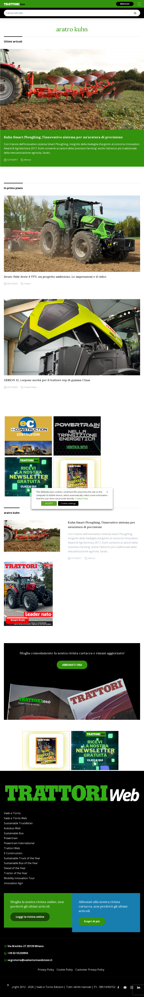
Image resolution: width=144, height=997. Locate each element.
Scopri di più (92, 921)
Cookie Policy (65, 969)
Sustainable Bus (14, 833)
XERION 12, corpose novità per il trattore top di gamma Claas (47, 380)
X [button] (107, 491)
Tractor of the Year (15, 873)
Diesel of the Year (15, 868)
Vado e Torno (12, 813)
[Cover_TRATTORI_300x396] (72, 594)
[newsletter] (28, 476)
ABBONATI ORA (72, 665)
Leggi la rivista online (30, 917)
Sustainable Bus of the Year (21, 863)
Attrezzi (27, 159)
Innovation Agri (13, 883)
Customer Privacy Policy (89, 969)
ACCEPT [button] (49, 503)
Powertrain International (19, 843)
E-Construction (13, 853)
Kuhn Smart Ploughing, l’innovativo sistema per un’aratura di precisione (63, 137)
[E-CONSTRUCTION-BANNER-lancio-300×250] (28, 436)
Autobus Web (12, 828)
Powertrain (11, 838)
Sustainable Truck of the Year (22, 858)
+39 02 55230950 (16, 953)
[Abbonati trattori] (77, 476)
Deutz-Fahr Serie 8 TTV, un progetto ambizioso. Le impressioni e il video (55, 277)
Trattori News (30, 387)
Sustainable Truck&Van (18, 823)
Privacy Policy (46, 969)
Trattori (27, 283)
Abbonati (125, 3)
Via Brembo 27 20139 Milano (24, 946)
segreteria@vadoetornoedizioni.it (28, 960)
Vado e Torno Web (15, 818)
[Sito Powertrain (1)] (77, 436)
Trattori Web (12, 848)
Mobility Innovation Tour (19, 878)
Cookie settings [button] (68, 503)
